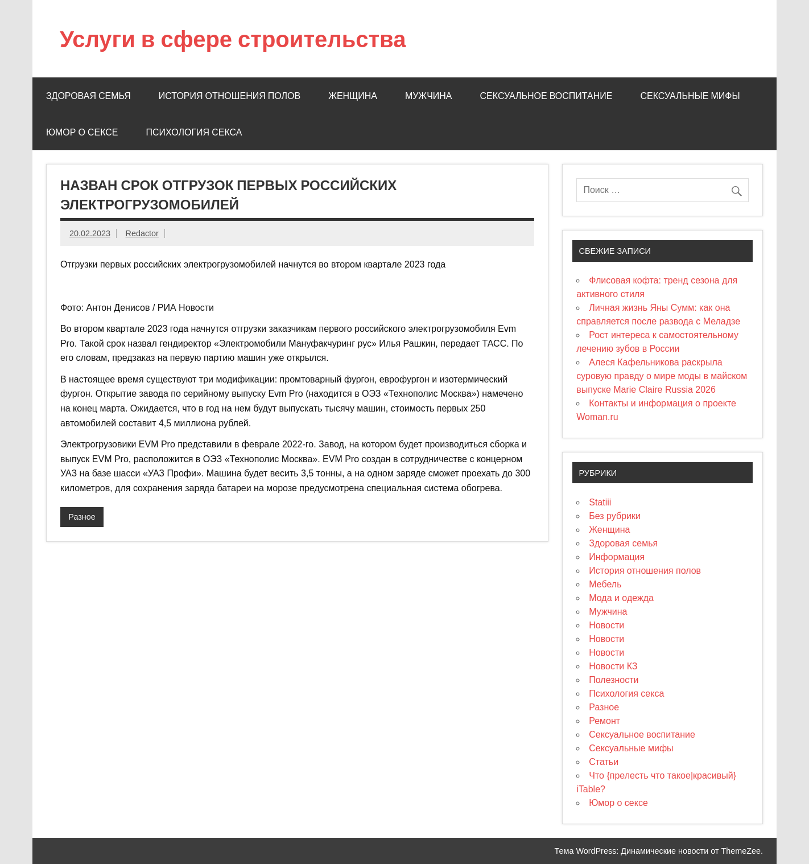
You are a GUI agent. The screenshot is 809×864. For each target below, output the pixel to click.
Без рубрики (615, 516)
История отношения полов (229, 95)
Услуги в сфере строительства (233, 38)
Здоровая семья (88, 95)
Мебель (605, 584)
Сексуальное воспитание (546, 95)
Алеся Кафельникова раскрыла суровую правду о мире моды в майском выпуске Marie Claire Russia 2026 (661, 375)
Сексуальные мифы (690, 95)
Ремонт (604, 721)
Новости (606, 625)
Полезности (613, 680)
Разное (82, 516)
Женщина (352, 95)
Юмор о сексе (82, 132)
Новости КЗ (613, 666)
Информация (617, 557)
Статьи (603, 762)
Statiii (600, 502)
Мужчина (428, 95)
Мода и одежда (621, 598)
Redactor (142, 233)
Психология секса (194, 132)
